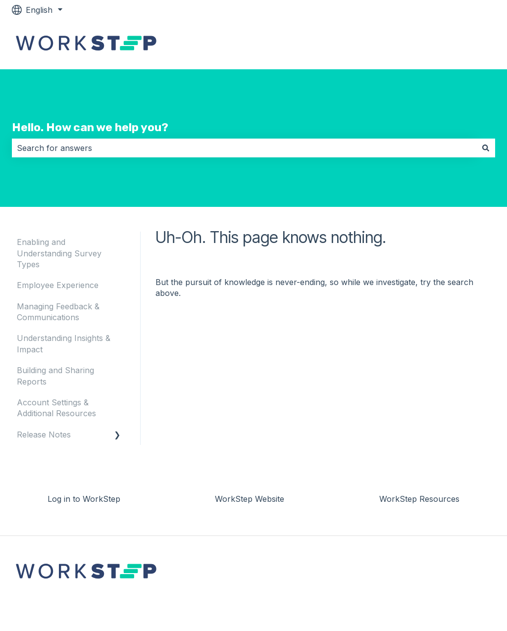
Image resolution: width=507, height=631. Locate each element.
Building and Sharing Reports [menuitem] (55, 375)
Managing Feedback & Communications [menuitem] (58, 311)
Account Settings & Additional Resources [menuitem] (56, 407)
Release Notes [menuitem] (44, 434)
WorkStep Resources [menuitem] (419, 499)
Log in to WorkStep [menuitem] (84, 499)
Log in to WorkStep (448, 44)
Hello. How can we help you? (90, 127)
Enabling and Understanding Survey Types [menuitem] (59, 253)
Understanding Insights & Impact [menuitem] (63, 343)
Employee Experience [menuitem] (58, 285)
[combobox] (244, 148)
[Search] (485, 148)
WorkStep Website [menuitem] (249, 499)
